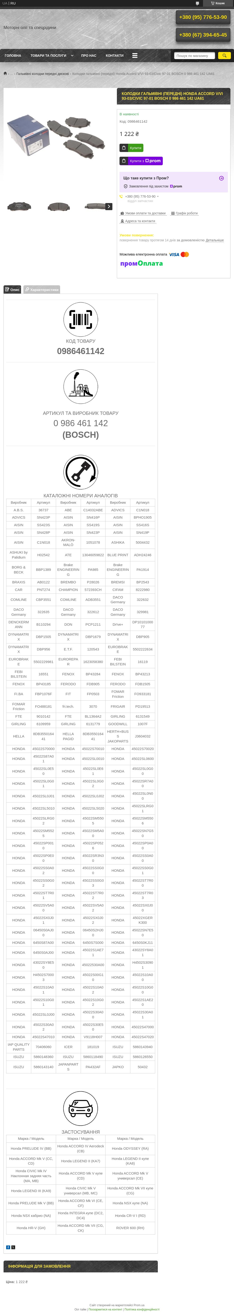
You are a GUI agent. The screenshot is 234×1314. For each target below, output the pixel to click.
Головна (13, 55)
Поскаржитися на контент (105, 1309)
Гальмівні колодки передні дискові (43, 74)
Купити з (145, 161)
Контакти (115, 55)
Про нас (88, 55)
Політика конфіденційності (141, 1309)
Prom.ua (139, 1305)
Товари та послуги (48, 55)
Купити (135, 148)
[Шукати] (224, 55)
